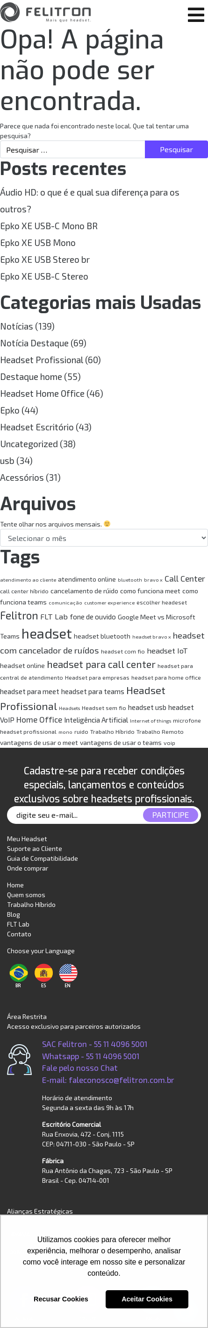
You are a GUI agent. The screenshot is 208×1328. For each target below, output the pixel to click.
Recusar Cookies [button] (61, 1299)
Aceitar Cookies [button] (147, 1299)
